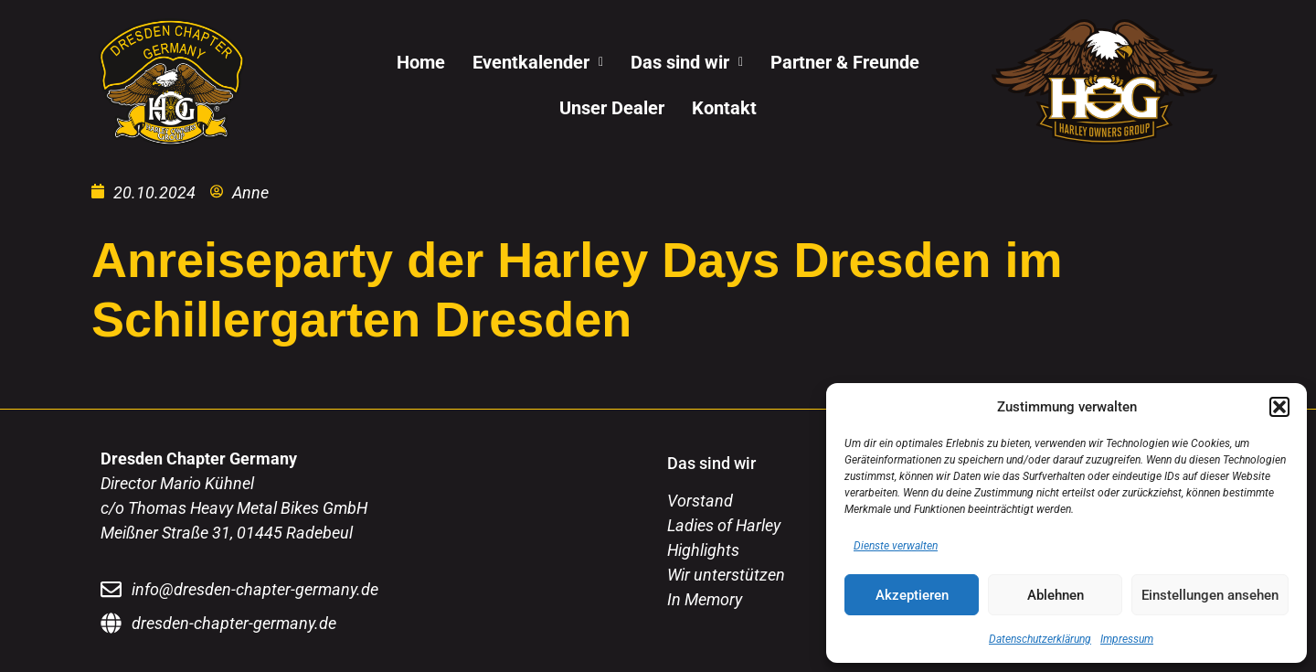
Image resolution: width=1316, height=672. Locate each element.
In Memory (704, 599)
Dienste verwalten (896, 545)
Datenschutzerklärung (1040, 639)
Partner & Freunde (844, 62)
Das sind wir (687, 62)
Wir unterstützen (726, 574)
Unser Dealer (611, 108)
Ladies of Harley (723, 525)
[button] (1279, 407)
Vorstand (700, 500)
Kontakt (724, 108)
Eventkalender (537, 62)
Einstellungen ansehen (1210, 595)
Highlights (703, 550)
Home (421, 62)
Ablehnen (1055, 595)
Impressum (1126, 639)
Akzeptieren (912, 595)
